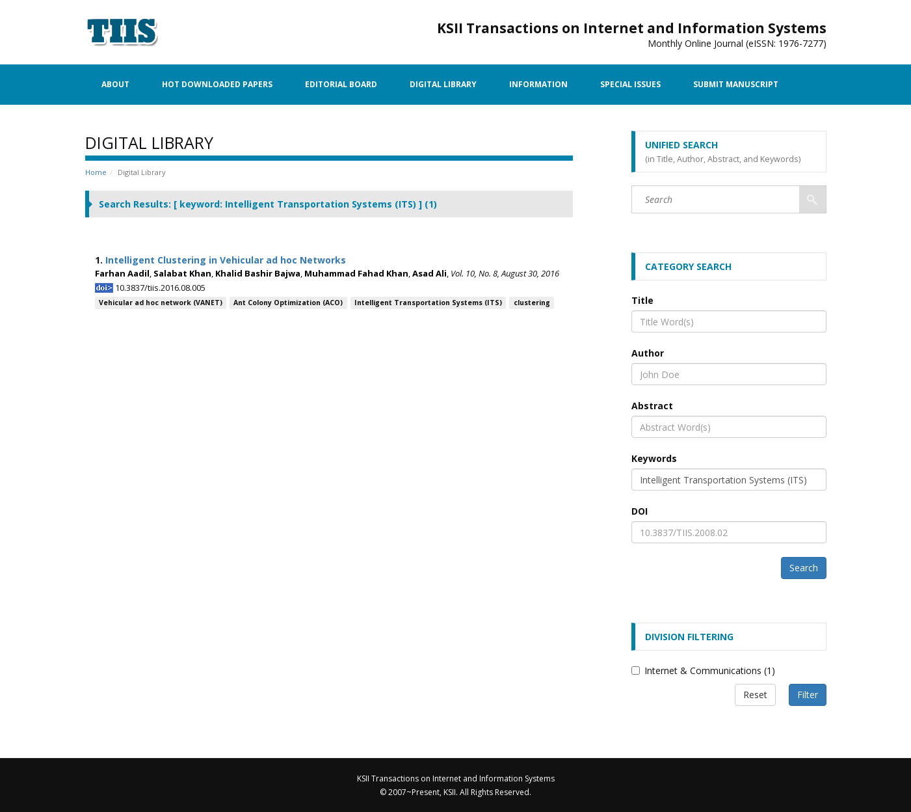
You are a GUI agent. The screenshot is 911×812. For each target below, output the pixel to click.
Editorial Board (341, 84)
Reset (755, 694)
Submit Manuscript (735, 84)
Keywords (654, 458)
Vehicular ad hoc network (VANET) (160, 302)
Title (642, 300)
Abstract (652, 405)
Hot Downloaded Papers (217, 84)
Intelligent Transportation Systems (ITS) (428, 302)
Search (803, 568)
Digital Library (443, 84)
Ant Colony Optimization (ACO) (288, 302)
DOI (639, 511)
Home (96, 172)
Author (647, 353)
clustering (532, 302)
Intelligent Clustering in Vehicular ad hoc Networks (225, 260)
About (115, 84)
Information (538, 84)
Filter (807, 694)
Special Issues (630, 84)
